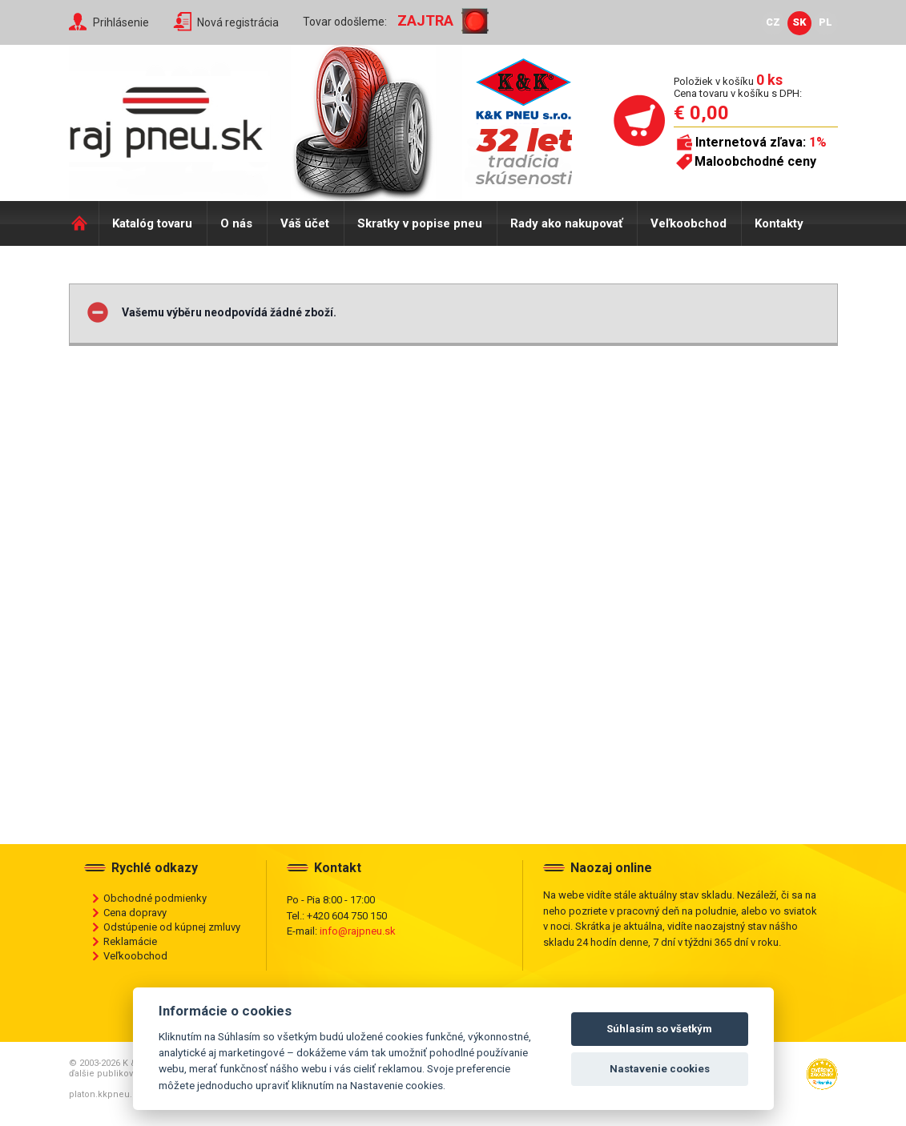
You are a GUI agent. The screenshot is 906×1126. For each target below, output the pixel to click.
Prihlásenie (121, 22)
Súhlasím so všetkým (659, 1029)
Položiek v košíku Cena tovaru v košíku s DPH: (738, 86)
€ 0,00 (701, 113)
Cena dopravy (135, 913)
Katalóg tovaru (152, 223)
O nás (236, 223)
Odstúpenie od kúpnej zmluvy (171, 927)
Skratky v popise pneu (419, 223)
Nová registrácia (238, 22)
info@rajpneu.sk (358, 931)
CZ (773, 22)
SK (799, 22)
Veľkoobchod (688, 223)
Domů (84, 223)
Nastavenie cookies (660, 1069)
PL (825, 22)
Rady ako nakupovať (566, 223)
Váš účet (304, 223)
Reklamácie (130, 941)
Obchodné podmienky (155, 898)
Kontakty (779, 223)
